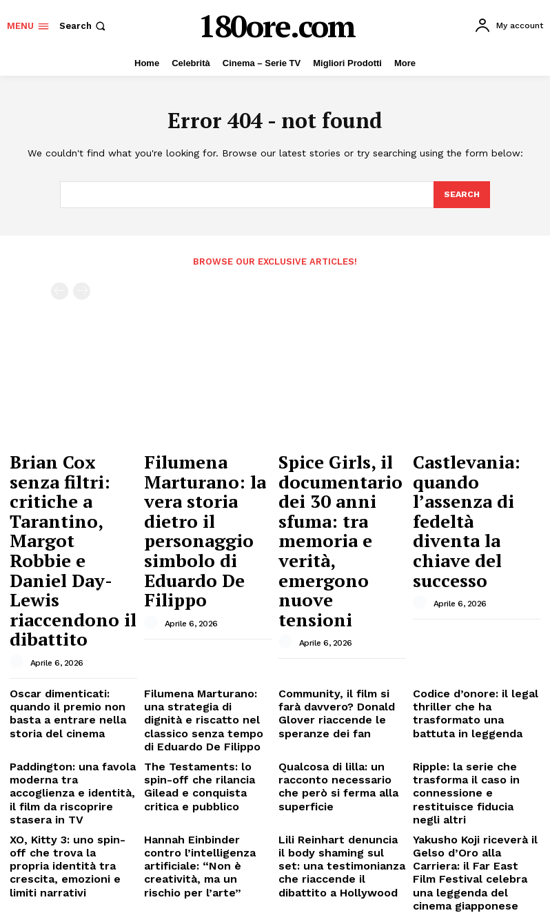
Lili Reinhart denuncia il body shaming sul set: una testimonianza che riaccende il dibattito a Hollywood (337, 703)
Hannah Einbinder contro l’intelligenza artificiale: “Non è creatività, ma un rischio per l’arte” (200, 698)
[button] (83, 25)
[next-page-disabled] (81, 289)
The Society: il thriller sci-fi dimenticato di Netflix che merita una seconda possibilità (207, 758)
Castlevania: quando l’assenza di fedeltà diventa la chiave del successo (473, 476)
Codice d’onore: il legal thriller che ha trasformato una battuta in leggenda (473, 582)
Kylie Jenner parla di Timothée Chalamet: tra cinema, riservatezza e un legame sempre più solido (471, 758)
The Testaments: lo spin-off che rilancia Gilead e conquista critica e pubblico (207, 643)
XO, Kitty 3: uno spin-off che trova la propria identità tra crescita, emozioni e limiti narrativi (72, 698)
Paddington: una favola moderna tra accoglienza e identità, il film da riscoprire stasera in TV (73, 648)
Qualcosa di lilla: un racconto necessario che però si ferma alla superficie (334, 648)
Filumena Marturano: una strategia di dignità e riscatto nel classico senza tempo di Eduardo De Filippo (204, 592)
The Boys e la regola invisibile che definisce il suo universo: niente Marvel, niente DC (73, 758)
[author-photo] (19, 541)
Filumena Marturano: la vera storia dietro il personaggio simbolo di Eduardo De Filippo (206, 483)
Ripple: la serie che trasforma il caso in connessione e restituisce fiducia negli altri (471, 648)
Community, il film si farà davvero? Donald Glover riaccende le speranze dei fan (338, 587)
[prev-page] (59, 289)
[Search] (461, 195)
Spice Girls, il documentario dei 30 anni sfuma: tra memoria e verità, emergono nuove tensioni (339, 489)
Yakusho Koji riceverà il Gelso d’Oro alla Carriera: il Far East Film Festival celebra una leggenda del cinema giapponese (475, 703)
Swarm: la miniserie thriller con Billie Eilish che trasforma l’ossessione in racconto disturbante (340, 758)
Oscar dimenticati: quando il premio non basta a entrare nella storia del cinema (70, 587)
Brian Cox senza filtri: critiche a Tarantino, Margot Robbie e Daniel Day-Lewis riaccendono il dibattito (73, 489)
